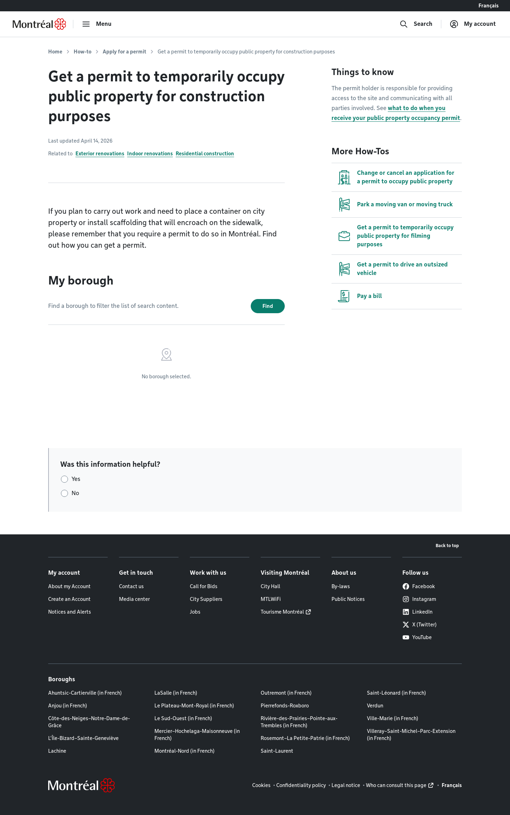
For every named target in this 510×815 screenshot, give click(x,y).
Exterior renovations (99, 153)
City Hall (270, 586)
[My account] (473, 24)
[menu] (96, 24)
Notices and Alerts (69, 612)
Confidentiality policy (301, 785)
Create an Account (69, 599)
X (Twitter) (419, 624)
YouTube (417, 637)
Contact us (131, 586)
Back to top (447, 545)
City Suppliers (206, 599)
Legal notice (346, 785)
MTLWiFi (271, 599)
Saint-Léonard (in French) (396, 693)
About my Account (69, 586)
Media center (134, 599)
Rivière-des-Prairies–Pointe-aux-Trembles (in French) (299, 722)
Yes (76, 479)
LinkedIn (417, 611)
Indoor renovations (150, 153)
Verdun (375, 705)
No (75, 493)
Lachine (57, 751)
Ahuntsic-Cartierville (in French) (85, 693)
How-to (82, 51)
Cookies (261, 785)
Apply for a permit (124, 51)
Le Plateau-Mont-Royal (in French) (194, 705)
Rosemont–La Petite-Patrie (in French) (305, 738)
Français (488, 5)
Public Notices (348, 599)
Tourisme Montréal (282, 612)
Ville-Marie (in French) (392, 718)
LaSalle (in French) (175, 693)
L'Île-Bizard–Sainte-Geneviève (83, 738)
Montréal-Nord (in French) (184, 751)
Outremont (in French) (286, 693)
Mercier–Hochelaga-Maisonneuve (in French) (197, 734)
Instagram (419, 599)
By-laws (341, 586)
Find (267, 306)
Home (55, 51)
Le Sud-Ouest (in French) (183, 718)
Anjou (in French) (67, 705)
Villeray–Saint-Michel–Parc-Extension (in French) (411, 734)
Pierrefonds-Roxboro (285, 705)
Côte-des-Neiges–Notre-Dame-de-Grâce (89, 722)
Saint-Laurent (277, 751)
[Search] (416, 24)
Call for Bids (203, 586)
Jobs (195, 612)
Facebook (418, 586)
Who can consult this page (396, 785)
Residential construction (205, 153)
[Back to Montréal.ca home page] (39, 24)
